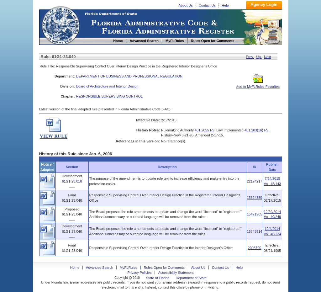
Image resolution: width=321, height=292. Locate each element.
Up (259, 57)
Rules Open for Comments (164, 267)
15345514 (254, 231)
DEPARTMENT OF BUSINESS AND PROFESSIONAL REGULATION (129, 76)
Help (225, 5)
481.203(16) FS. (257, 130)
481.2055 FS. (205, 130)
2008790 (254, 248)
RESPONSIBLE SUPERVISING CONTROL (109, 96)
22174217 (254, 181)
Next (267, 57)
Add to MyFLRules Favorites (258, 84)
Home (60, 25)
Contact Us (207, 5)
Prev (250, 57)
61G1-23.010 (72, 181)
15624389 (254, 197)
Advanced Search (99, 267)
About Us (186, 5)
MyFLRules (128, 267)
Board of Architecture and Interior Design (107, 86)
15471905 (254, 214)
